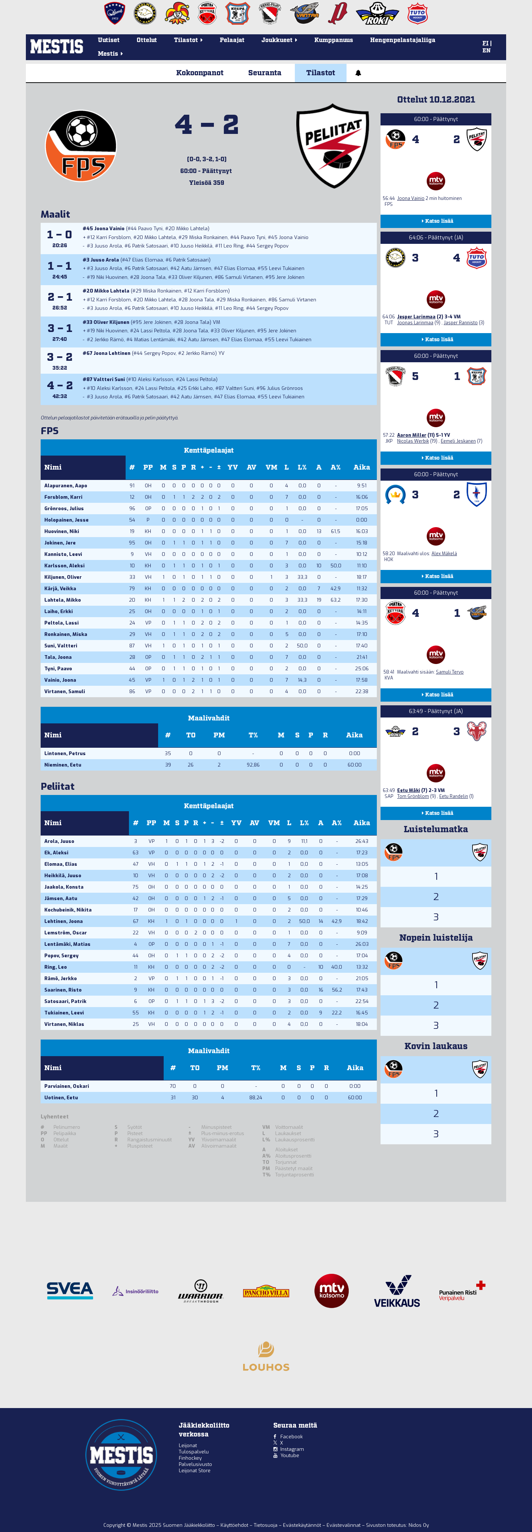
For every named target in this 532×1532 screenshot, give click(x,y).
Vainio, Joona (60, 680)
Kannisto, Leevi (63, 554)
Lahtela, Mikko (62, 600)
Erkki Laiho (200, 388)
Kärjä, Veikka (60, 588)
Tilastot (320, 73)
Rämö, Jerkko (60, 978)
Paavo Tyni (150, 228)
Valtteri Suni (109, 379)
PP (148, 467)
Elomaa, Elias (60, 864)
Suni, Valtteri (60, 646)
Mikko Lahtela (192, 228)
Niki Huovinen (111, 277)
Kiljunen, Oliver (63, 577)
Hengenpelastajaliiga (403, 40)
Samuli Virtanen (244, 277)
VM (271, 467)
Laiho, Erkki (58, 611)
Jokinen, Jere (60, 543)
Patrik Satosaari (150, 246)
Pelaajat (232, 40)
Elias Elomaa (147, 260)
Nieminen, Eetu (62, 765)
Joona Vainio (109, 228)
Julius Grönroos (285, 388)
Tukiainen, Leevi (64, 1013)
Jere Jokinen (290, 277)
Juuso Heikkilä (196, 246)
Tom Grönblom (413, 796)
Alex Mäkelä (444, 554)
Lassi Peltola (155, 331)
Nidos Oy (419, 1525)
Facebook (291, 1437)
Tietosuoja (266, 1525)
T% (253, 735)
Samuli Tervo (450, 672)
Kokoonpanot (200, 73)
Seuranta (265, 73)
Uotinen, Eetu (61, 1097)
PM (219, 735)
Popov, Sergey (61, 955)
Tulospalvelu (194, 1452)
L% (302, 467)
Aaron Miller (411, 435)
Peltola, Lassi (61, 623)
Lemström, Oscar (65, 933)
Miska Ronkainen (208, 237)
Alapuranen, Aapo (65, 486)
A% (336, 467)
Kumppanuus (333, 40)
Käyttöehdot (235, 1525)
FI (485, 43)
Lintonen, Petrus (65, 753)
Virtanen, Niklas (64, 1024)
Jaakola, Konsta (63, 887)
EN (486, 51)
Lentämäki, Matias (67, 944)
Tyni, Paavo (58, 668)
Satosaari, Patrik (65, 1001)
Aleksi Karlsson (155, 379)
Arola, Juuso (59, 841)
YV (233, 467)
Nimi (53, 467)
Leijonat (188, 1445)
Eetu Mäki (408, 790)
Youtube (289, 1455)
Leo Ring (233, 246)
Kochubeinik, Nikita (68, 910)
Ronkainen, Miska (65, 634)
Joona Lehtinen (111, 353)
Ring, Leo (55, 967)
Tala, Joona (58, 657)
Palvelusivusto (195, 1464)
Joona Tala (153, 277)
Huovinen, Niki (61, 531)
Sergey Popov (273, 246)
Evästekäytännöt (303, 1525)
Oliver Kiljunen (195, 277)
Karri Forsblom (113, 237)
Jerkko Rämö (109, 339)
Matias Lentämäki (154, 339)
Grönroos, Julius (64, 508)
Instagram (292, 1449)
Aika (362, 467)
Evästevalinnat (344, 1525)
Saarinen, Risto (63, 990)
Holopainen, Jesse (66, 520)
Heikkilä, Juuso (62, 875)
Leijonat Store (195, 1470)
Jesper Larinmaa (416, 317)
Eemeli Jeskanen (458, 441)
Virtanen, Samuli (64, 691)
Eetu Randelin (453, 796)
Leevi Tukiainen (286, 268)
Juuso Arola (108, 246)
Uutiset (109, 40)
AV (251, 467)
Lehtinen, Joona (63, 921)
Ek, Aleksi (56, 853)
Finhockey (190, 1458)
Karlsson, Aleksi (64, 566)
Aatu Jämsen (196, 268)
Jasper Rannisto (461, 323)
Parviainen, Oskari (66, 1086)
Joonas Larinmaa (415, 323)
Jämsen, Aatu (60, 898)
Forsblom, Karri (63, 497)
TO (190, 735)
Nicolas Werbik (413, 441)
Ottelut (147, 40)
